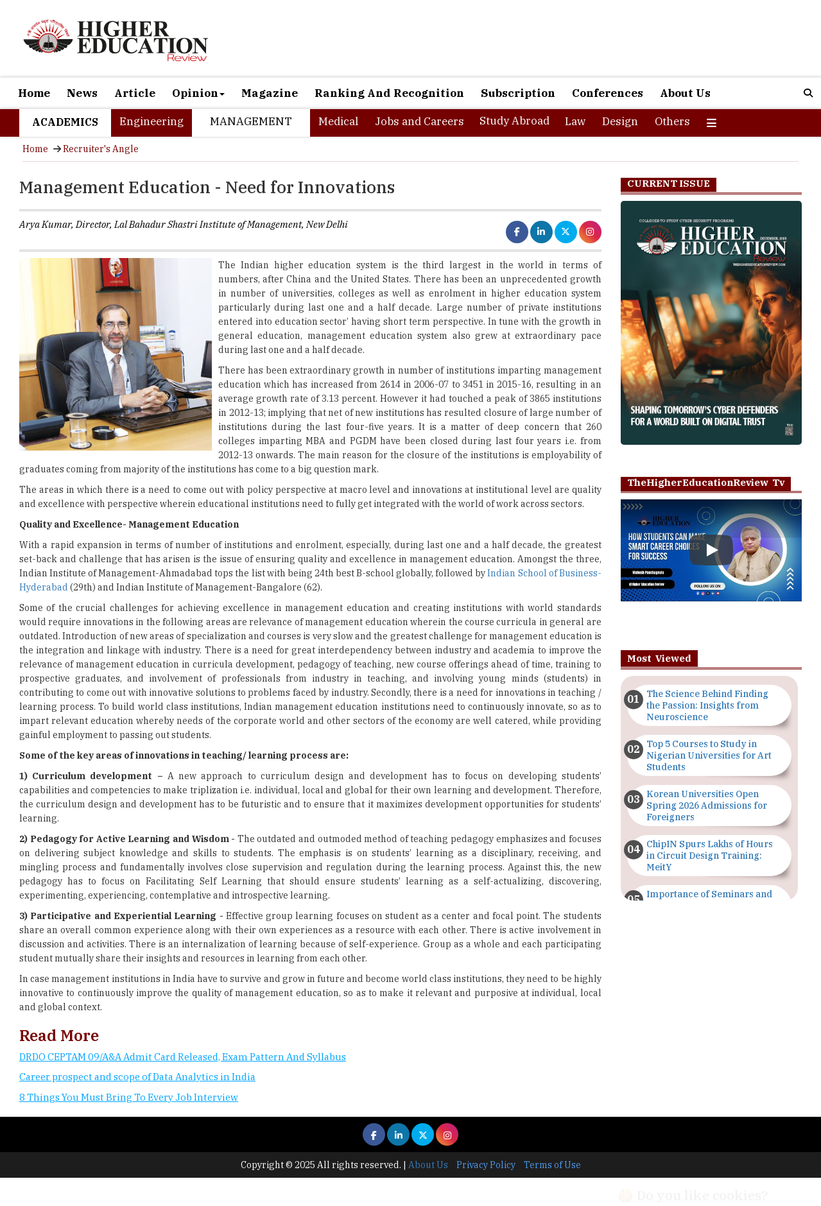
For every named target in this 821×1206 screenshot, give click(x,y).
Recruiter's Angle (101, 149)
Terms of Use (552, 1165)
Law (575, 121)
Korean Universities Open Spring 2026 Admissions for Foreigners (706, 805)
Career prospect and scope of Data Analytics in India (137, 1077)
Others (672, 121)
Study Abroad (514, 121)
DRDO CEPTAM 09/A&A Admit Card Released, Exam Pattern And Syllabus (182, 1057)
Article (134, 93)
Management (251, 121)
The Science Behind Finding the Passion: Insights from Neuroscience (707, 705)
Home (34, 93)
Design (620, 121)
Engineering (151, 121)
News (82, 93)
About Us (685, 93)
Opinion (198, 93)
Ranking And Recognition (389, 93)
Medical (338, 121)
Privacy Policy (485, 1165)
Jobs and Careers (419, 121)
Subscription (518, 93)
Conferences (607, 93)
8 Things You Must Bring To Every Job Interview (128, 1097)
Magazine (269, 93)
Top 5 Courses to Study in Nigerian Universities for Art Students (709, 755)
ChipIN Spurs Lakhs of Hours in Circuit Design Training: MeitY (709, 855)
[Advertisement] (310, 1156)
